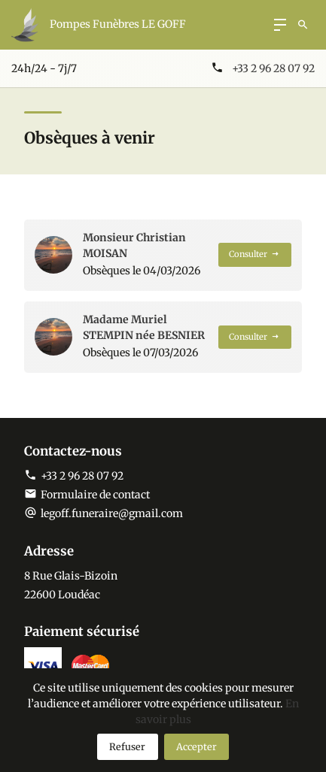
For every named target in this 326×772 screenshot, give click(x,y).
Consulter (254, 254)
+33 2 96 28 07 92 (273, 68)
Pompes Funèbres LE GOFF (118, 24)
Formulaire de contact (87, 494)
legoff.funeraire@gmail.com (112, 513)
